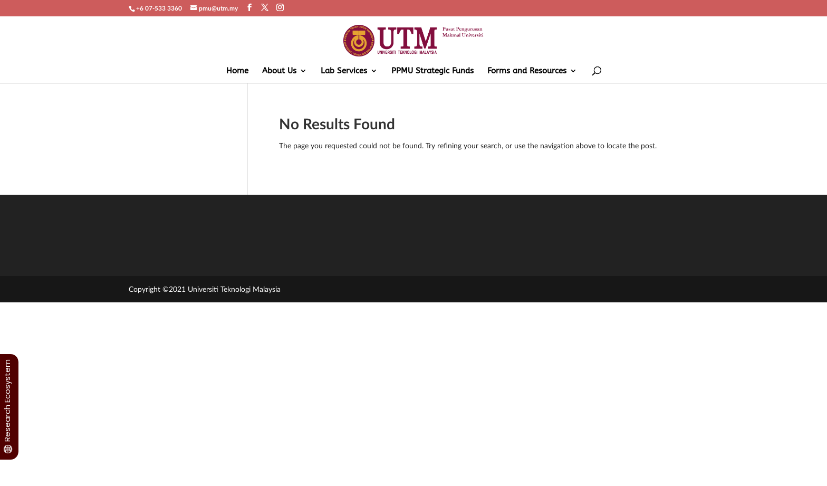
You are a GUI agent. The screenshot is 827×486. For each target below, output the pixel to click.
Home (237, 71)
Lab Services (344, 71)
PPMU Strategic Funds (432, 71)
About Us (279, 71)
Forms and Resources (526, 71)
